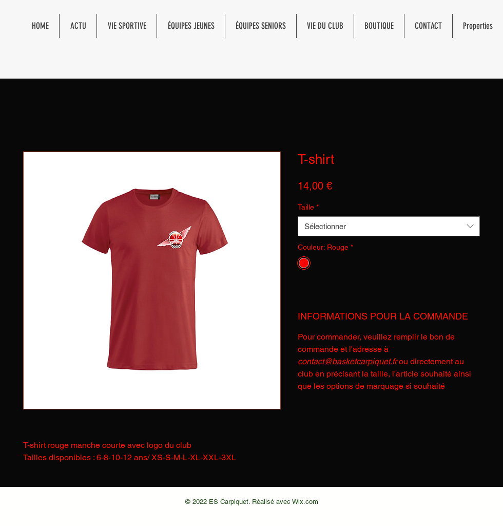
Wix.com (305, 501)
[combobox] (389, 226)
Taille (308, 207)
